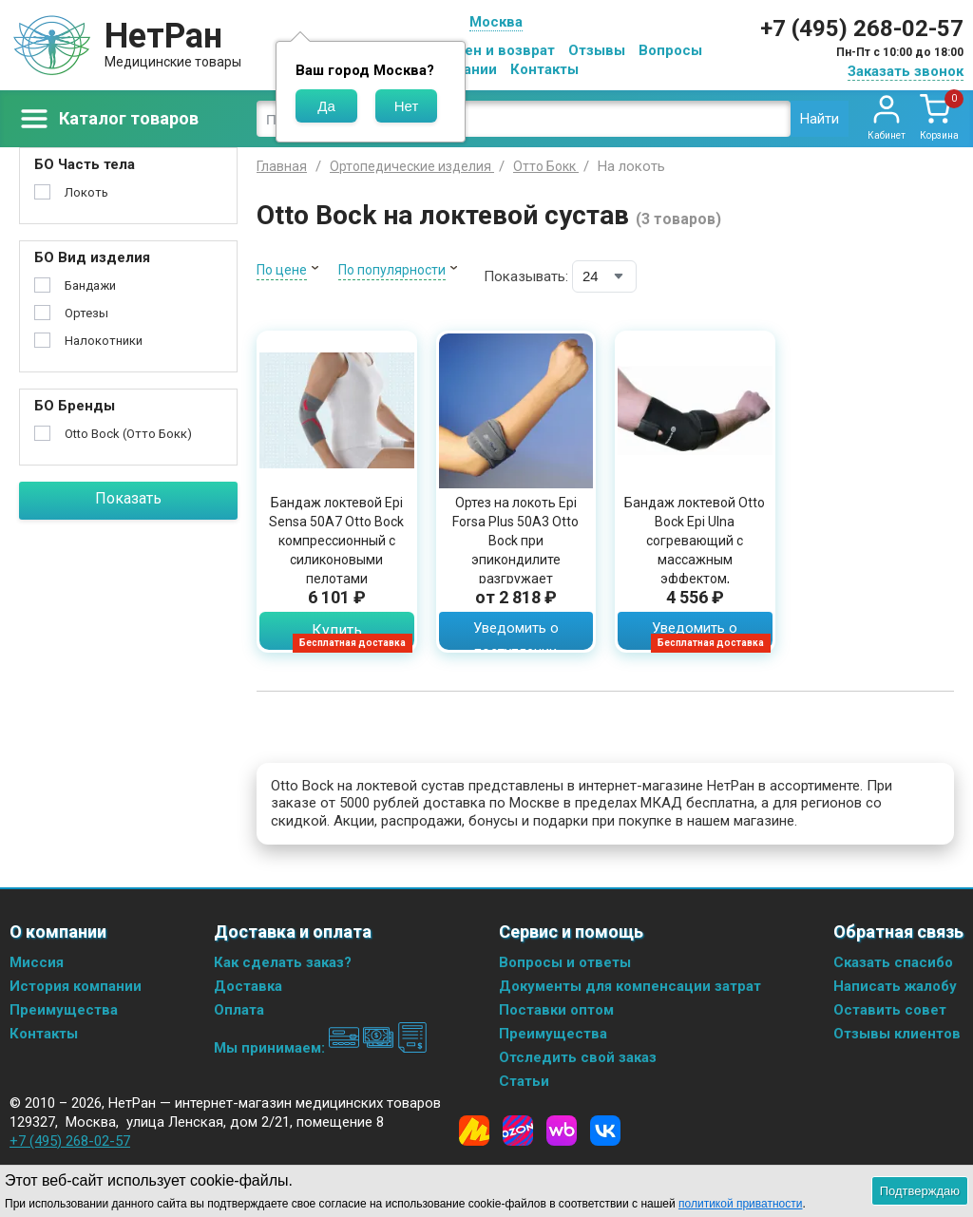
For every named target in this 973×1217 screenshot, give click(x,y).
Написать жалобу (895, 986)
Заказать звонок (905, 71)
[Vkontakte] (605, 1130)
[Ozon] (518, 1130)
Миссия (37, 962)
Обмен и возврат (495, 50)
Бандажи (90, 285)
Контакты (544, 69)
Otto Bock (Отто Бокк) (128, 434)
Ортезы (86, 313)
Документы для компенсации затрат (630, 986)
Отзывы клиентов (897, 1033)
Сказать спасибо (893, 962)
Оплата (239, 1009)
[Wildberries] (561, 1130)
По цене (282, 269)
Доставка (248, 986)
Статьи (524, 1081)
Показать (128, 498)
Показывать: (526, 276)
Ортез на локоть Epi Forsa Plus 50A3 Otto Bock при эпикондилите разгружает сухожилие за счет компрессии (515, 559)
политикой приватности (740, 1203)
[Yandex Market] (474, 1130)
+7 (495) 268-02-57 (861, 28)
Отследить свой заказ (578, 1057)
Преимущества (64, 1009)
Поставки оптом (556, 1009)
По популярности (392, 269)
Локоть (86, 192)
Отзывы (596, 50)
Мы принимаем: (321, 1047)
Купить (337, 630)
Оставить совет (889, 1009)
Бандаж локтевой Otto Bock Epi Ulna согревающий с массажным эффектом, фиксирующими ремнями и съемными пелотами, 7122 (694, 569)
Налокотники (104, 340)
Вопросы (670, 50)
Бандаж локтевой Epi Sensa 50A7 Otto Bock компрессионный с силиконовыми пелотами (336, 540)
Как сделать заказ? (283, 962)
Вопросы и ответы (565, 962)
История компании (76, 986)
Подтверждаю (920, 1191)
